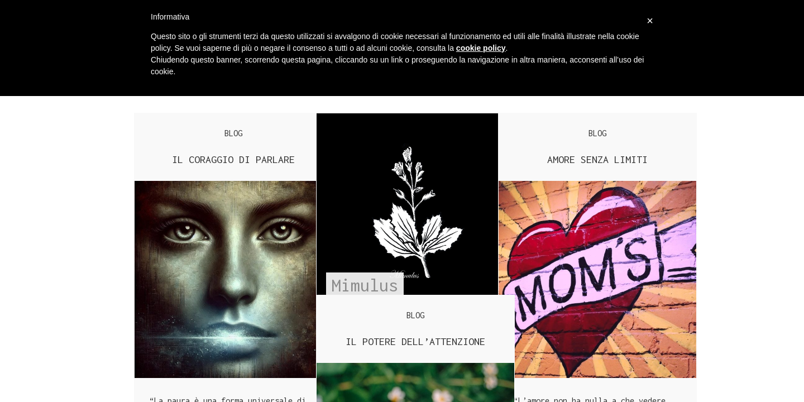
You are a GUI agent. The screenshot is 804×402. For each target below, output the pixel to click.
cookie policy (481, 48)
